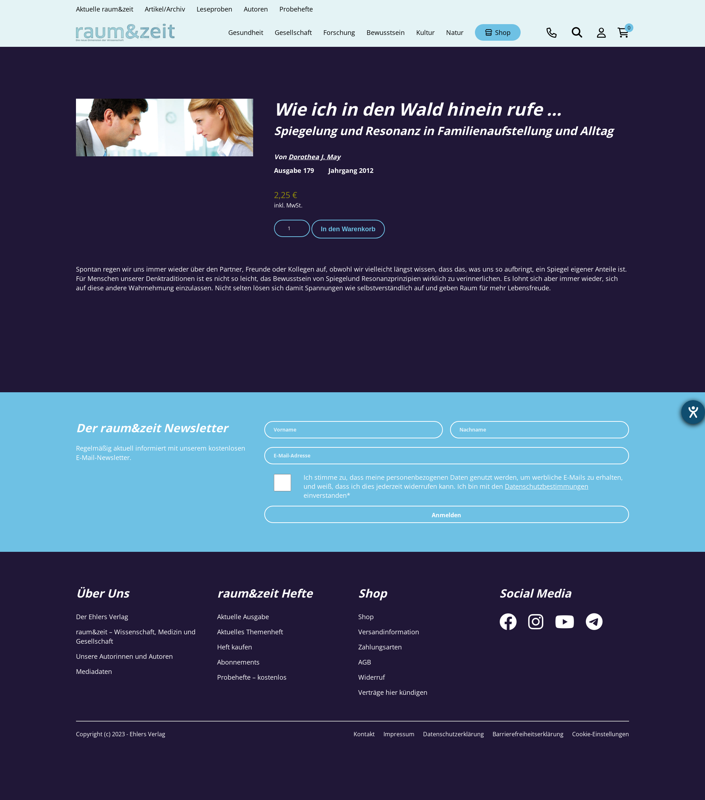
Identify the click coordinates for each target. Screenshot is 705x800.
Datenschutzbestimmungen (546, 486)
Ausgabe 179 (294, 170)
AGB (364, 662)
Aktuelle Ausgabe (243, 616)
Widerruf (371, 677)
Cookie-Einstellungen (600, 734)
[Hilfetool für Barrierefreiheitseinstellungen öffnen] (693, 412)
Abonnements (238, 662)
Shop (366, 616)
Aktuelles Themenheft (250, 631)
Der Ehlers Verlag (102, 616)
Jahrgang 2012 (350, 170)
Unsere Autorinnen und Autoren (124, 656)
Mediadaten (94, 671)
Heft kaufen (234, 647)
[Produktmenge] (292, 228)
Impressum (398, 734)
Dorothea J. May (314, 156)
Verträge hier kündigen (392, 692)
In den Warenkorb (348, 229)
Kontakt (364, 734)
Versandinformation (388, 631)
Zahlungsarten (380, 647)
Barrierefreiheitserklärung (528, 734)
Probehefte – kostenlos (252, 677)
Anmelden (446, 515)
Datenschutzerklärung (453, 734)
